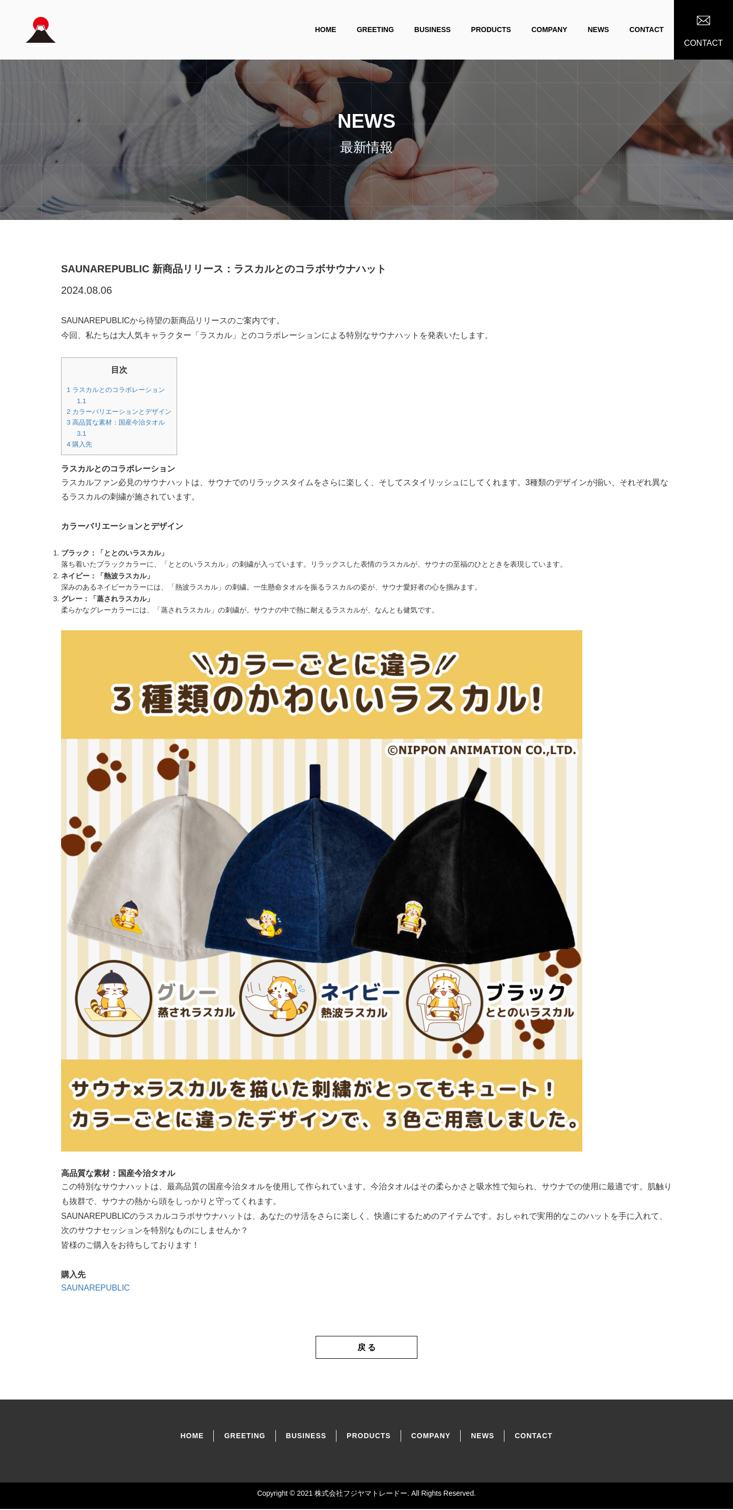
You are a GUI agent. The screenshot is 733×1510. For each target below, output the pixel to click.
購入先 (79, 444)
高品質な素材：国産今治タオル (116, 422)
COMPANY (549, 29)
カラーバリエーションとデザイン (119, 411)
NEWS (598, 29)
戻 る (366, 1348)
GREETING (375, 29)
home (325, 29)
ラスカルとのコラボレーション (116, 390)
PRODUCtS (369, 1437)
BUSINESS (432, 29)
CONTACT (646, 29)
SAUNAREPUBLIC (95, 1287)
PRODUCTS (491, 29)
